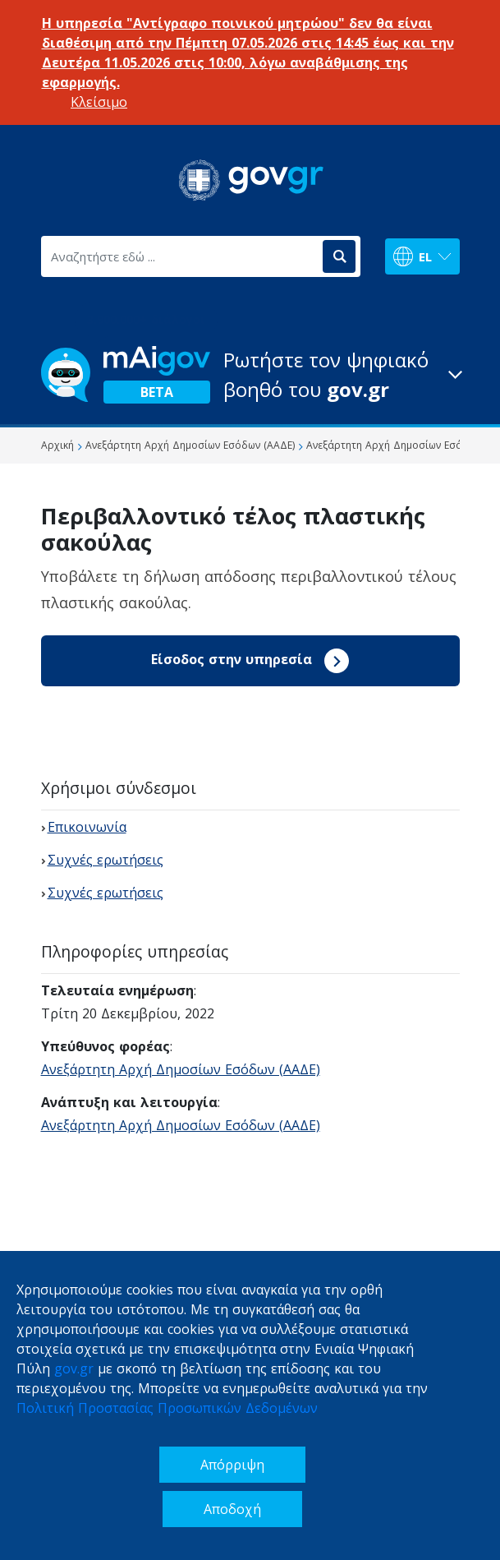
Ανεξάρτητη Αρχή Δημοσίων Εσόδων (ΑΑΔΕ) (180, 1069)
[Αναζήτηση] (339, 256)
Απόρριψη (232, 1465)
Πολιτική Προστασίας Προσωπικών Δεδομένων (167, 1408)
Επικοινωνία (87, 827)
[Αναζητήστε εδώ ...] (180, 256)
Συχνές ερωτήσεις (105, 860)
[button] (250, 374)
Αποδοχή (232, 1509)
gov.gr (74, 1368)
